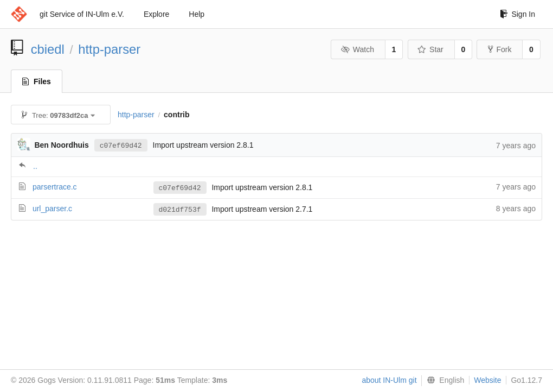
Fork (499, 49)
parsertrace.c (55, 186)
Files (36, 81)
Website (487, 380)
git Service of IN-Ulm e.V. (82, 14)
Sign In (517, 14)
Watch (357, 49)
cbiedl (48, 49)
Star (430, 49)
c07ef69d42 (121, 145)
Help (196, 14)
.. (35, 166)
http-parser (109, 49)
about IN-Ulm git (389, 380)
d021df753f (180, 210)
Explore (156, 14)
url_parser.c (52, 208)
